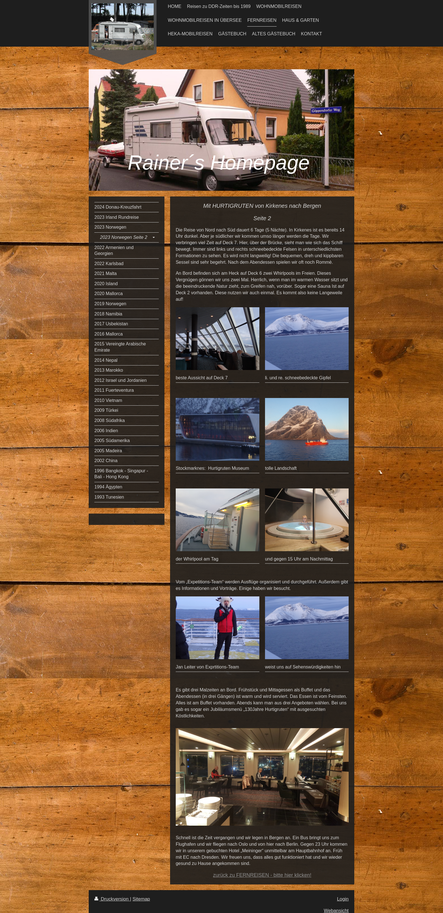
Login (343, 899)
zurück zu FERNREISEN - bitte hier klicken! (262, 875)
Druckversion (112, 899)
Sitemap (141, 899)
